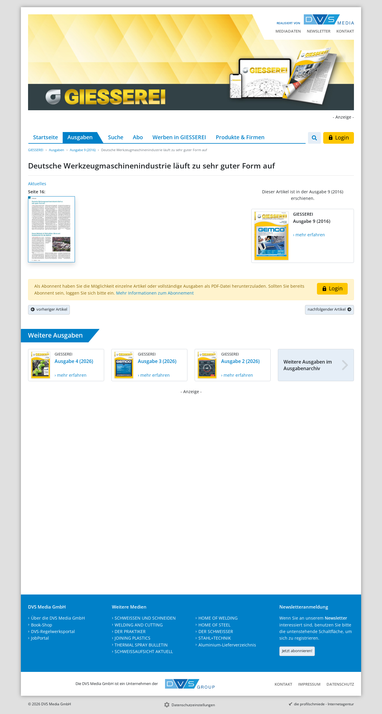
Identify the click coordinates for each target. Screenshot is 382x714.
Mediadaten (288, 31)
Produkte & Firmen (240, 137)
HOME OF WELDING (218, 618)
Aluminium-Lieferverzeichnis (227, 645)
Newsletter (318, 31)
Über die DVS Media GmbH (58, 618)
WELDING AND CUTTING (139, 625)
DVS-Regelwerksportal (53, 631)
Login (338, 137)
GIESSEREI (35, 150)
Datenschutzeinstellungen (193, 704)
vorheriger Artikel (49, 309)
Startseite (45, 137)
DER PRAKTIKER (130, 631)
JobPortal (40, 638)
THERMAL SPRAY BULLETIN (141, 645)
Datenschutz (340, 684)
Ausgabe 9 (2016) (83, 150)
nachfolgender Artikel (329, 309)
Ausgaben (80, 137)
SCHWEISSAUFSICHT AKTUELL (144, 651)
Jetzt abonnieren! (297, 650)
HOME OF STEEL (214, 625)
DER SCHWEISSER (215, 631)
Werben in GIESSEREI (179, 137)
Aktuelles (37, 183)
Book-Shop (41, 625)
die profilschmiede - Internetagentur (324, 704)
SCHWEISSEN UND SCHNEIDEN (145, 618)
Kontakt (345, 31)
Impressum (309, 684)
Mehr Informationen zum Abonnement (155, 293)
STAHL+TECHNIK (214, 638)
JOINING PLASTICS (132, 638)
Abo (138, 137)
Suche (115, 137)
